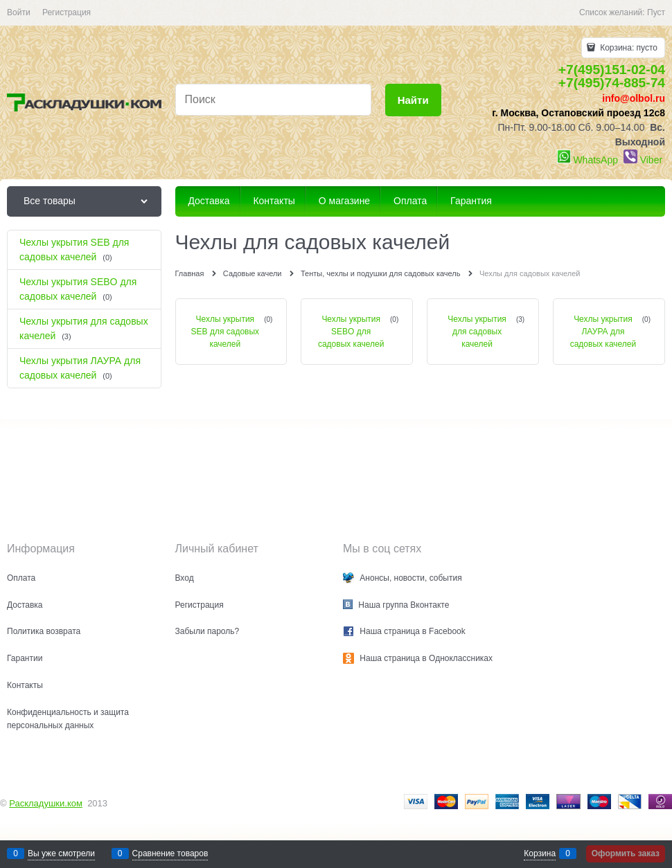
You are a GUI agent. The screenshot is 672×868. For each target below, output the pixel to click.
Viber (651, 159)
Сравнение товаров (170, 853)
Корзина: (627, 48)
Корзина (540, 853)
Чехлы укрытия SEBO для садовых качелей (351, 331)
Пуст (656, 12)
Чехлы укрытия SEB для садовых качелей (225, 331)
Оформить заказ (626, 853)
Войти (18, 12)
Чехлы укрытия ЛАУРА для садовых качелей (603, 331)
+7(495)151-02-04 (611, 69)
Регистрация (66, 12)
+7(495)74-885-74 (611, 82)
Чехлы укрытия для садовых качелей (477, 331)
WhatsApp (595, 159)
